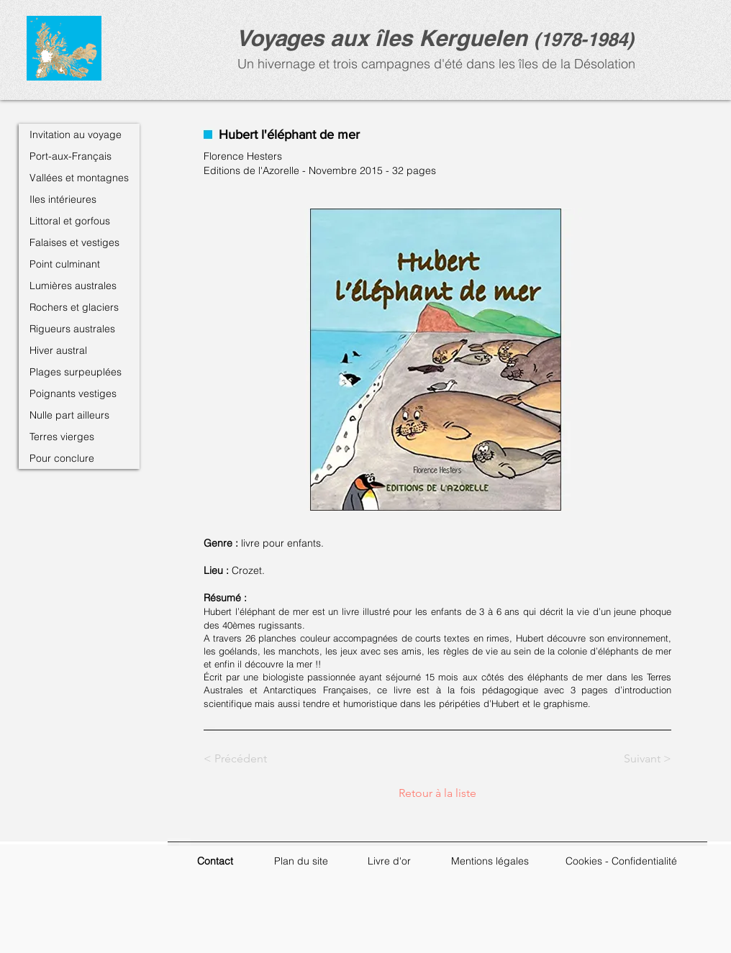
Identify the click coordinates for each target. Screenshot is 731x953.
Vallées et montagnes (79, 177)
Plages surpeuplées (75, 371)
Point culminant (64, 263)
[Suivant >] (635, 758)
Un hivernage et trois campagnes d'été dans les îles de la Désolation (434, 63)
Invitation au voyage (75, 134)
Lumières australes (73, 285)
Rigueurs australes (72, 328)
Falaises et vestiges (74, 242)
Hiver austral (58, 350)
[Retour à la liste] (437, 793)
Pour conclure (61, 458)
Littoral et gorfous (69, 220)
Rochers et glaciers (74, 307)
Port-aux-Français (70, 156)
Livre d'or (389, 860)
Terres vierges (61, 436)
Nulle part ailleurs (69, 415)
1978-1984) (587, 39)
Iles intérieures (62, 199)
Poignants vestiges (73, 393)
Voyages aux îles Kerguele (375, 37)
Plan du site (301, 860)
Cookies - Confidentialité (621, 860)
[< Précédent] (251, 758)
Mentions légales (490, 860)
